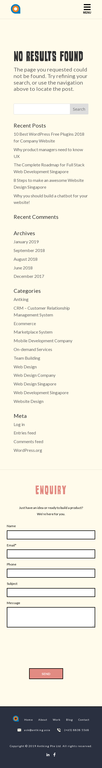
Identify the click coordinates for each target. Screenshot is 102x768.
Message (13, 603)
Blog (69, 719)
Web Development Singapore (41, 392)
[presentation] (51, 649)
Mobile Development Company (43, 340)
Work (57, 719)
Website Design (29, 401)
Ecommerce (25, 323)
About (42, 719)
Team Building (27, 357)
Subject (12, 584)
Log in (19, 424)
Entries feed (25, 432)
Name (11, 526)
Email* (11, 545)
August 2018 (26, 259)
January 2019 (26, 241)
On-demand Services (33, 349)
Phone (11, 564)
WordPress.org (28, 450)
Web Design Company (34, 375)
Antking (21, 299)
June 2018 (23, 267)
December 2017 (29, 276)
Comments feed (28, 441)
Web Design (25, 366)
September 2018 (29, 250)
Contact (83, 719)
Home (28, 719)
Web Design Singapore (35, 383)
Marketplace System (33, 331)
